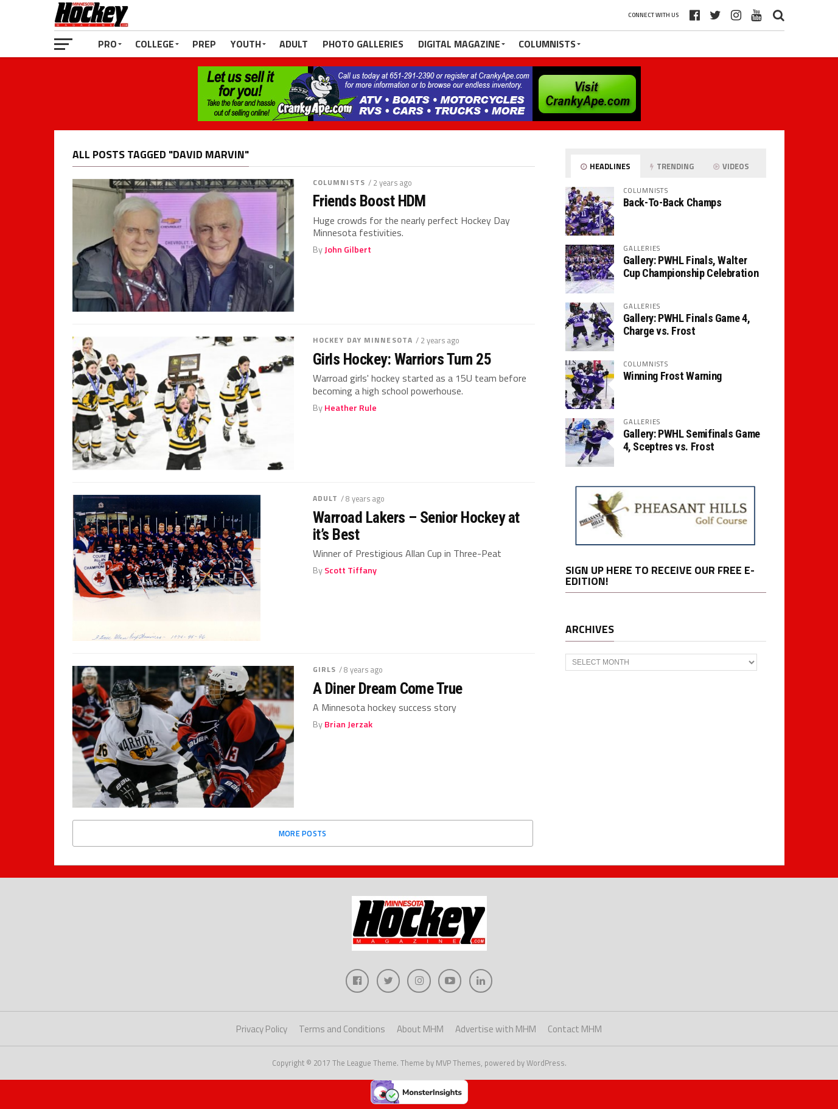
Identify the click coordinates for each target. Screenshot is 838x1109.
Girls (325, 669)
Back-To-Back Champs (672, 202)
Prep (204, 44)
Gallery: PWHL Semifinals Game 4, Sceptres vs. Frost (691, 439)
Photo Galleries (363, 44)
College (154, 44)
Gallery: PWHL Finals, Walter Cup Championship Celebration (691, 266)
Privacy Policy (261, 1030)
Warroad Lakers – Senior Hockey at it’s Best (416, 526)
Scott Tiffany (350, 570)
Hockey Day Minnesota (363, 340)
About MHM (420, 1030)
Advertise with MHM (495, 1030)
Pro (107, 44)
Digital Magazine (459, 44)
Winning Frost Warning (672, 375)
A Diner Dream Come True (388, 688)
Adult (293, 44)
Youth (246, 44)
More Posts (303, 833)
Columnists (547, 44)
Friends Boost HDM (369, 200)
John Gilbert (347, 249)
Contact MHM (575, 1030)
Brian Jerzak (348, 724)
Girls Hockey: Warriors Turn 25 (402, 359)
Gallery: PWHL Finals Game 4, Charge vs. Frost (686, 324)
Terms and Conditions (342, 1030)
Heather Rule (350, 408)
